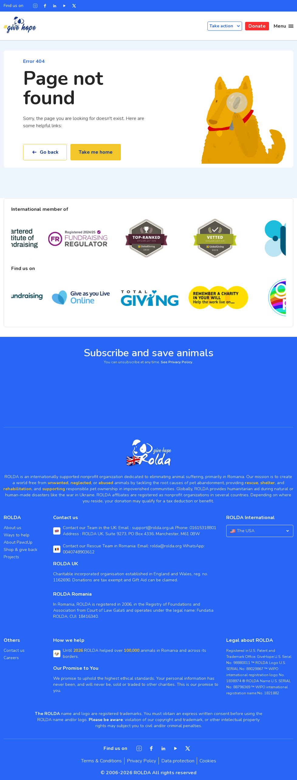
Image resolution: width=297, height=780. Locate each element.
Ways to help (16, 535)
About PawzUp (18, 542)
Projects (11, 557)
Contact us (14, 650)
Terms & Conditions (101, 761)
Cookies (208, 761)
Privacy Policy (141, 761)
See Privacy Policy (176, 362)
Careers (11, 658)
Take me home (96, 152)
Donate (257, 26)
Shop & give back (20, 549)
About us (12, 528)
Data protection (177, 761)
